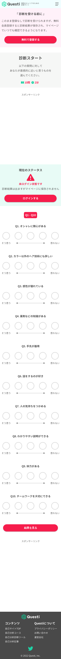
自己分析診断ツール (15, 637)
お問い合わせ (41, 633)
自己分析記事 (12, 641)
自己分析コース (13, 633)
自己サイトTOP (13, 628)
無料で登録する (30, 39)
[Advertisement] (30, 128)
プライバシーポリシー (45, 628)
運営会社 (38, 637)
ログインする (30, 198)
